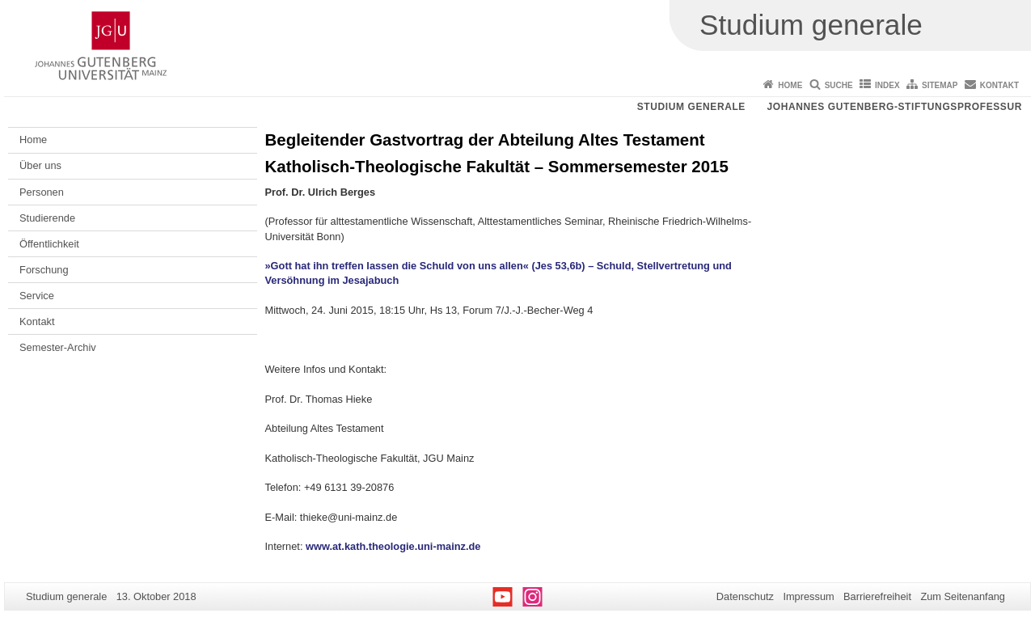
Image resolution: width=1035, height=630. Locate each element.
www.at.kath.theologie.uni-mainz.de (393, 546)
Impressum (808, 596)
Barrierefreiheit (877, 596)
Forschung (43, 270)
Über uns (40, 165)
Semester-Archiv (57, 347)
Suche (839, 85)
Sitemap (939, 85)
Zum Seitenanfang (962, 596)
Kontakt (999, 85)
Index (887, 85)
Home (790, 85)
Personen (41, 192)
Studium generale (691, 106)
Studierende (47, 218)
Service (36, 296)
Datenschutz (745, 596)
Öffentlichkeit (49, 244)
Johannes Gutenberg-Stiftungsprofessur (894, 106)
